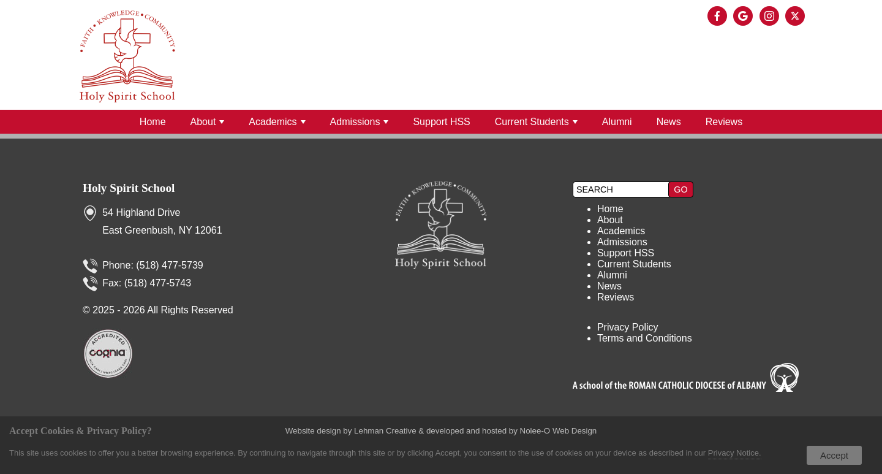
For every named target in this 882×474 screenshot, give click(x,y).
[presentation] (719, 17)
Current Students (536, 122)
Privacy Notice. (734, 452)
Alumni (617, 122)
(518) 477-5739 (169, 265)
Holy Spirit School (129, 188)
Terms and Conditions (644, 338)
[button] (680, 189)
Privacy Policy (627, 327)
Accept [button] (834, 455)
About (207, 122)
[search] (622, 189)
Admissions (359, 122)
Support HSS (441, 122)
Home (153, 122)
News (669, 122)
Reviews (724, 122)
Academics (277, 122)
